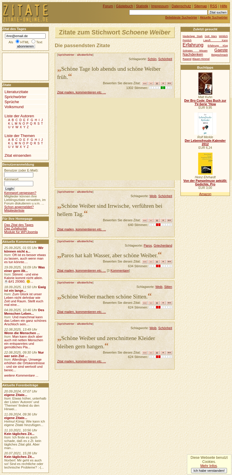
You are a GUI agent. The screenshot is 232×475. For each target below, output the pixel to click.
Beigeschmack (219, 54)
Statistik (142, 6)
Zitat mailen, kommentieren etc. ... (81, 92)
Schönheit (165, 59)
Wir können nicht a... (23, 249)
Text (39, 42)
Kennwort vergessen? (20, 192)
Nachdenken (193, 54)
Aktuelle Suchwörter (214, 17)
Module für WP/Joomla (21, 232)
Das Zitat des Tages (18, 225)
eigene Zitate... (15, 395)
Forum (108, 6)
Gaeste (221, 50)
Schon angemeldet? (19, 207)
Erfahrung (193, 44)
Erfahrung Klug (218, 45)
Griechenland (163, 245)
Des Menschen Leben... (24, 311)
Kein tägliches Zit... (19, 434)
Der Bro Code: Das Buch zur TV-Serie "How (205, 102)
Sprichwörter (66, 54)
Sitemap (200, 6)
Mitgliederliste (14, 210)
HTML (24, 42)
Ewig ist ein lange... (25, 288)
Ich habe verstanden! (209, 470)
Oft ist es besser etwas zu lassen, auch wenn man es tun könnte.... (25, 258)
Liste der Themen (19, 135)
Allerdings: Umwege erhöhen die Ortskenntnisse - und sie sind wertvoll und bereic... (24, 365)
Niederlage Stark (193, 36)
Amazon (205, 194)
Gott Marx (211, 36)
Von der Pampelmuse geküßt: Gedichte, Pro (205, 182)
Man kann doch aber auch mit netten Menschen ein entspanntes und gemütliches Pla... (23, 342)
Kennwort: (11, 179)
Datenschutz (181, 6)
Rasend (187, 58)
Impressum (160, 6)
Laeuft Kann (215, 40)
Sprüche (11, 102)
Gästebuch (124, 6)
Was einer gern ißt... (24, 269)
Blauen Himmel (201, 58)
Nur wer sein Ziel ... (24, 354)
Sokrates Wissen (195, 50)
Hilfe (223, 6)
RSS (213, 6)
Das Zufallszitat (15, 228)
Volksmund (14, 107)
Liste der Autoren (19, 116)
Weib (153, 196)
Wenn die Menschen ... (22, 333)
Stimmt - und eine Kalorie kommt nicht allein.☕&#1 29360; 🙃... (23, 278)
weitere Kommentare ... (21, 375)
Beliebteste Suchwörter (181, 17)
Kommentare (119, 270)
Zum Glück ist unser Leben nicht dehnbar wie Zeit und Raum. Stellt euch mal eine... (23, 299)
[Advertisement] (144, 139)
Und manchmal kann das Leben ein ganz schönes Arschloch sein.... (25, 320)
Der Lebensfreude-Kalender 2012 (205, 142)
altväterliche (84, 54)
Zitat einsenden (17, 155)
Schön (152, 59)
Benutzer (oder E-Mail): (21, 170)
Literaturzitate (16, 92)
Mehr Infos (208, 466)
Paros (148, 245)
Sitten (168, 286)
